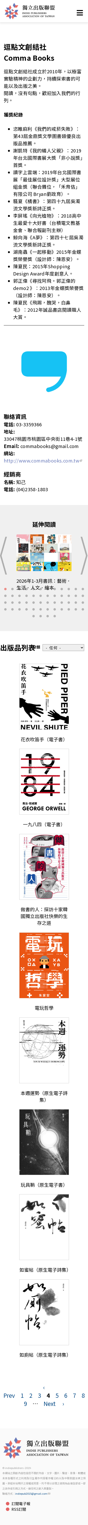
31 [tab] (47, 602)
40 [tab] (26, 609)
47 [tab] (75, 609)
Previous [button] (5, 556)
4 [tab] (26, 589)
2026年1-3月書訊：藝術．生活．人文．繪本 (43, 584)
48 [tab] (82, 609)
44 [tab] (54, 609)
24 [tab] (82, 596)
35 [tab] (75, 602)
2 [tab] (12, 589)
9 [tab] (61, 589)
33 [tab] (61, 602)
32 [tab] (54, 602)
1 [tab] (5, 589)
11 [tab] (75, 589)
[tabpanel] (44, 565)
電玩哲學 (44, 1007)
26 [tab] (12, 602)
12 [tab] (82, 589)
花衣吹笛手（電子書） (44, 739)
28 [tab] (26, 602)
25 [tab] (5, 602)
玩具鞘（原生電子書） (44, 1184)
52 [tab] (54, 616)
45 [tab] (61, 609)
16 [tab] (26, 596)
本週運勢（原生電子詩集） (44, 1096)
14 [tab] (12, 596)
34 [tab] (68, 602)
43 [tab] (47, 609)
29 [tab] (33, 602)
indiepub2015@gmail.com (32, 1493)
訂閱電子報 (20, 1503)
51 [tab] (47, 616)
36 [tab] (82, 602)
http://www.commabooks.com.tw (43, 460)
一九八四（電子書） (44, 824)
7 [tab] (47, 589)
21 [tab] (61, 596)
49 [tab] (33, 616)
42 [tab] (40, 609)
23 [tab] (75, 596)
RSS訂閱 (18, 1509)
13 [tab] (5, 596)
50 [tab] (40, 616)
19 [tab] (47, 596)
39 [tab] (19, 609)
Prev (9, 1395)
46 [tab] (68, 609)
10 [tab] (68, 589)
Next (50, 1403)
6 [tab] (40, 589)
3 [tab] (19, 589)
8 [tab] (54, 589)
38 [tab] (12, 609)
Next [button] (83, 556)
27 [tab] (19, 602)
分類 (36, 647)
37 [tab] (5, 609)
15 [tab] (19, 596)
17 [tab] (33, 596)
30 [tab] (40, 602)
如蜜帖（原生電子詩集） (45, 1269)
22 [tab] (68, 596)
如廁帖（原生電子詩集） (45, 1354)
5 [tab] (33, 589)
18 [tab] (40, 596)
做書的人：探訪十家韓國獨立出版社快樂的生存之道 (44, 916)
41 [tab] (33, 609)
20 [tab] (54, 596)
